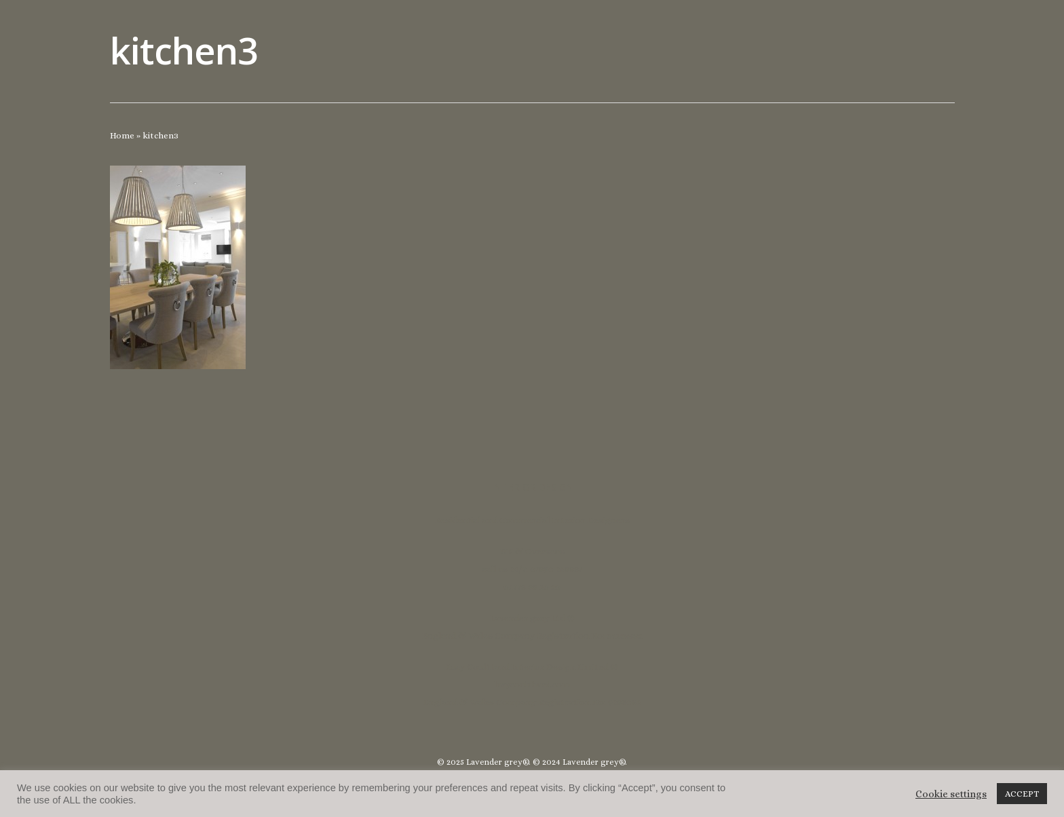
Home (122, 135)
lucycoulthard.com (532, 684)
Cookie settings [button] (951, 793)
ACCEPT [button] (1022, 793)
